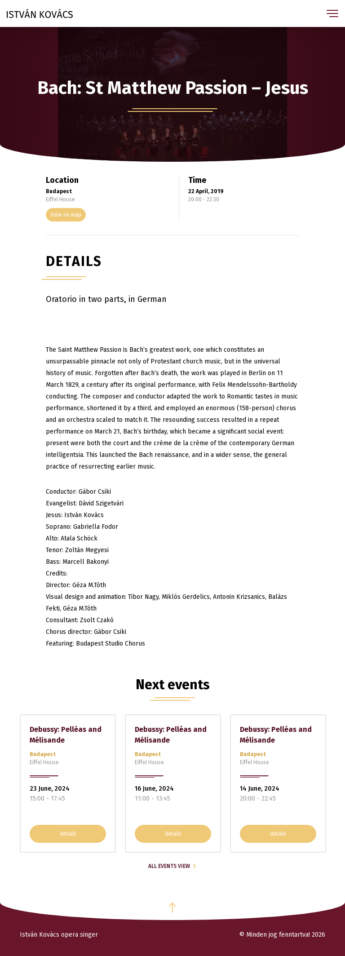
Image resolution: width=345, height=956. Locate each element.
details (68, 834)
